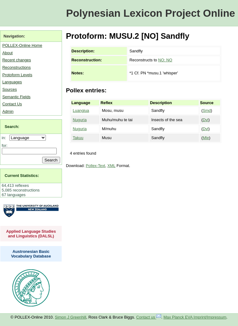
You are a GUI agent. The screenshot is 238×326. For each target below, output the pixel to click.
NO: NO (165, 60)
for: (5, 145)
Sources (9, 89)
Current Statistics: (22, 175)
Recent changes (16, 60)
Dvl (205, 119)
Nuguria (80, 119)
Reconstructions (16, 67)
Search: (12, 126)
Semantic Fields (16, 97)
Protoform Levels (17, 75)
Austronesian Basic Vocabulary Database (31, 253)
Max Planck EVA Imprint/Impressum (194, 317)
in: (5, 137)
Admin (7, 111)
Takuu (78, 137)
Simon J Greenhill (70, 317)
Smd (207, 110)
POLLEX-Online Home (22, 45)
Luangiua (81, 110)
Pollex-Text (95, 165)
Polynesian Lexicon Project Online (150, 13)
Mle (206, 137)
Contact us (148, 317)
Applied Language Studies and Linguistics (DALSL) (31, 233)
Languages (12, 82)
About (7, 53)
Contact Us (12, 104)
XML (112, 165)
